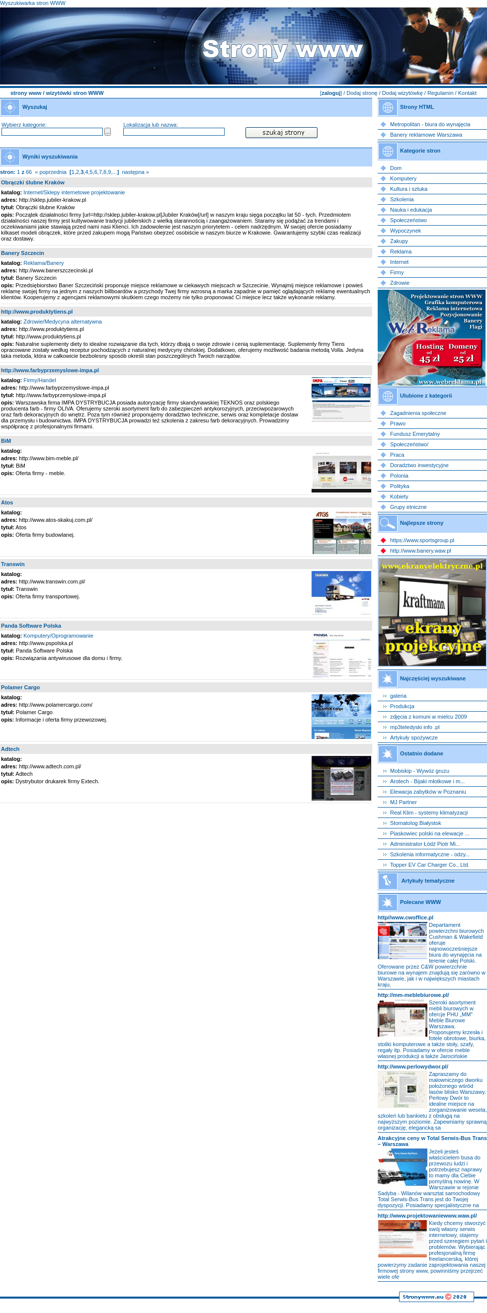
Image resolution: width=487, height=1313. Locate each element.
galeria (398, 696)
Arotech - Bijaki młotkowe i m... (427, 781)
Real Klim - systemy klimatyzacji (429, 813)
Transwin (13, 564)
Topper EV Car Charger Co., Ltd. (430, 865)
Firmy (397, 272)
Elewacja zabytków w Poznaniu (428, 792)
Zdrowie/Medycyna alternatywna (62, 322)
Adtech (10, 749)
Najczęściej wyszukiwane (433, 678)
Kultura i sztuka (408, 189)
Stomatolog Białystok (415, 823)
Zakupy (399, 241)
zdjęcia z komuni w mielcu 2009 (428, 717)
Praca (397, 455)
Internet (399, 262)
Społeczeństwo (408, 220)
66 (29, 172)
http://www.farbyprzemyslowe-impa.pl (50, 370)
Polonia (399, 476)
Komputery (403, 178)
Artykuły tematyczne (428, 881)
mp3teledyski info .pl (415, 727)
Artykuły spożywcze (414, 737)
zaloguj (331, 93)
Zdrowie (399, 283)
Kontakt (467, 93)
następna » (135, 172)
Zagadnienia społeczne (418, 413)
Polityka (399, 486)
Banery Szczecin (22, 253)
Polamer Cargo (20, 687)
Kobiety (399, 496)
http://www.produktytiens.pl (37, 312)
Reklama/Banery (43, 263)
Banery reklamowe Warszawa (426, 135)
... (114, 172)
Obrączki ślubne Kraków (33, 182)
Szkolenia (402, 199)
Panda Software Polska (31, 626)
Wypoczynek (405, 231)
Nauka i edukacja (411, 210)
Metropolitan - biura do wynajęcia (430, 124)
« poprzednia (51, 172)
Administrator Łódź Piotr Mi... (425, 844)
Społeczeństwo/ (409, 444)
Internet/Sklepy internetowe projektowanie (74, 192)
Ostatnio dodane (421, 753)
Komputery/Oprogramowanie (58, 636)
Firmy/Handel (39, 380)
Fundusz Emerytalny (415, 434)
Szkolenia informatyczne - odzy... (430, 854)
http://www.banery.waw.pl (420, 551)
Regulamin (440, 93)
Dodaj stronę (361, 93)
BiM (6, 441)
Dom (396, 168)
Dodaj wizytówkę (402, 93)
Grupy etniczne (408, 507)
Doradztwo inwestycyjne (419, 465)
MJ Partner (403, 802)
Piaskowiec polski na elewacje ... (430, 833)
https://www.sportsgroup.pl (422, 540)
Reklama (400, 251)
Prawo (398, 423)
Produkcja (402, 706)
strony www (25, 93)
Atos (7, 502)
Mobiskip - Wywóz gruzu (419, 771)
